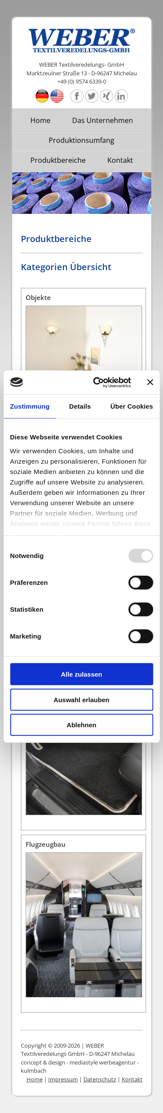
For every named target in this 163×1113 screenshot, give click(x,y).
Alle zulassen (81, 674)
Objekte (38, 297)
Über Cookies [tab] (131, 406)
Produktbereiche (58, 160)
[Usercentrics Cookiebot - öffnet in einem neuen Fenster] (97, 382)
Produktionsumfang (81, 140)
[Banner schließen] (150, 382)
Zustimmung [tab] (30, 406)
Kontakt (120, 160)
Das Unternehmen (102, 120)
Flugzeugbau (46, 844)
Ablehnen (81, 725)
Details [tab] (80, 406)
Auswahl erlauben (81, 699)
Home (40, 120)
